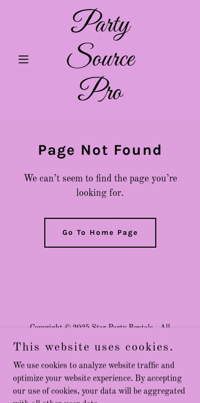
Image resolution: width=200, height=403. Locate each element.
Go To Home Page (100, 232)
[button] (26, 59)
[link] (100, 97)
